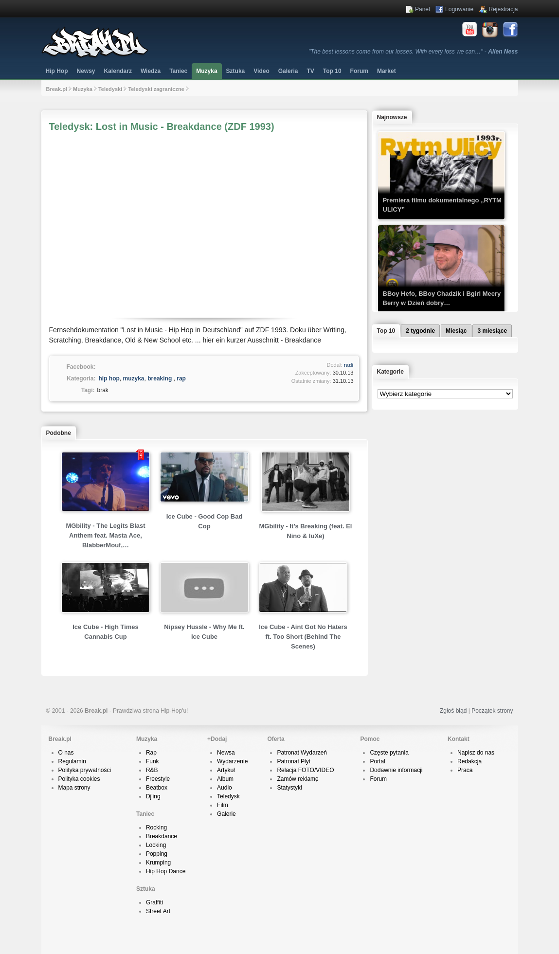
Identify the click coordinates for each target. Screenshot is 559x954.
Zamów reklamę (297, 778)
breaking (159, 378)
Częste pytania (389, 752)
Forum (378, 778)
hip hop (109, 378)
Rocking (156, 827)
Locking (156, 845)
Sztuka (235, 71)
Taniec (178, 71)
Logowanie (459, 9)
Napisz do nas (475, 752)
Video (261, 71)
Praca (464, 770)
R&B (152, 770)
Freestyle (158, 778)
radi (348, 365)
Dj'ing (153, 796)
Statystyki (289, 787)
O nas (66, 752)
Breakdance (161, 836)
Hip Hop (57, 71)
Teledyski (110, 89)
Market (386, 71)
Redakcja (469, 761)
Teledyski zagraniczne (156, 89)
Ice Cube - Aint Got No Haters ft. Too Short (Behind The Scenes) (303, 636)
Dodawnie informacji (396, 770)
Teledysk (228, 796)
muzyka (133, 378)
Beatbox (156, 787)
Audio (224, 787)
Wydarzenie (232, 761)
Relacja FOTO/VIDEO (305, 770)
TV (310, 71)
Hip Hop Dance (165, 871)
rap (181, 378)
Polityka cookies (79, 778)
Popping (156, 853)
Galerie (226, 813)
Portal (377, 761)
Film (222, 805)
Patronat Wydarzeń (302, 752)
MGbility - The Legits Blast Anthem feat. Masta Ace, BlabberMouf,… (105, 535)
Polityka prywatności (84, 770)
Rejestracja (503, 9)
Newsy (86, 71)
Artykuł (226, 770)
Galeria (288, 71)
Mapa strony (74, 787)
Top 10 (332, 71)
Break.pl (56, 89)
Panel (422, 9)
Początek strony (492, 710)
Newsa (226, 752)
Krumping (158, 862)
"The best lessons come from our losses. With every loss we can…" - (413, 51)
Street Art (158, 911)
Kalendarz (118, 71)
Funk (152, 761)
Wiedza (151, 71)
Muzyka (206, 71)
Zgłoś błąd (453, 710)
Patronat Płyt (293, 761)
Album (225, 778)
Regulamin (72, 761)
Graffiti (154, 902)
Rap (151, 752)
